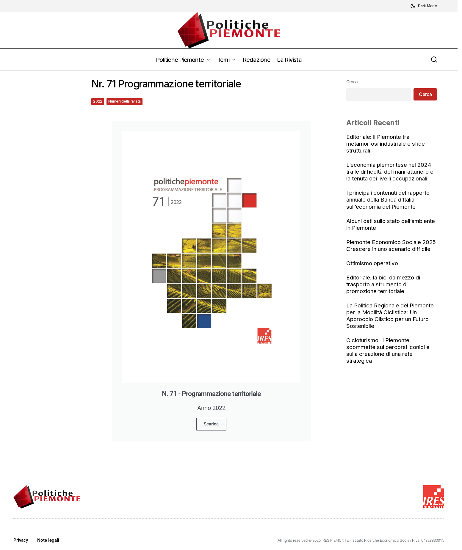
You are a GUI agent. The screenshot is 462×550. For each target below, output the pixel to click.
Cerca (353, 81)
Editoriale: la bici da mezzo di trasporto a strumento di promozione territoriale (385, 291)
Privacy (20, 540)
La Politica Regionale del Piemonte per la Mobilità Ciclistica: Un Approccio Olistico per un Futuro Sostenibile (392, 322)
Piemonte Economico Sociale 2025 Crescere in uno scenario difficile (387, 249)
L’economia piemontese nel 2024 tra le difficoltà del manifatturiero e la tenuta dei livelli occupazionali (391, 171)
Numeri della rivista (124, 101)
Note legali (48, 540)
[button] (423, 6)
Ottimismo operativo (374, 270)
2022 (97, 101)
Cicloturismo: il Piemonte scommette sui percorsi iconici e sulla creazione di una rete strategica (389, 357)
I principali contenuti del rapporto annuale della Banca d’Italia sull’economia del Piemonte (389, 199)
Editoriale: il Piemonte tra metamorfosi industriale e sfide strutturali (387, 143)
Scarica (211, 424)
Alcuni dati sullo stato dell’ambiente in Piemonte (392, 224)
